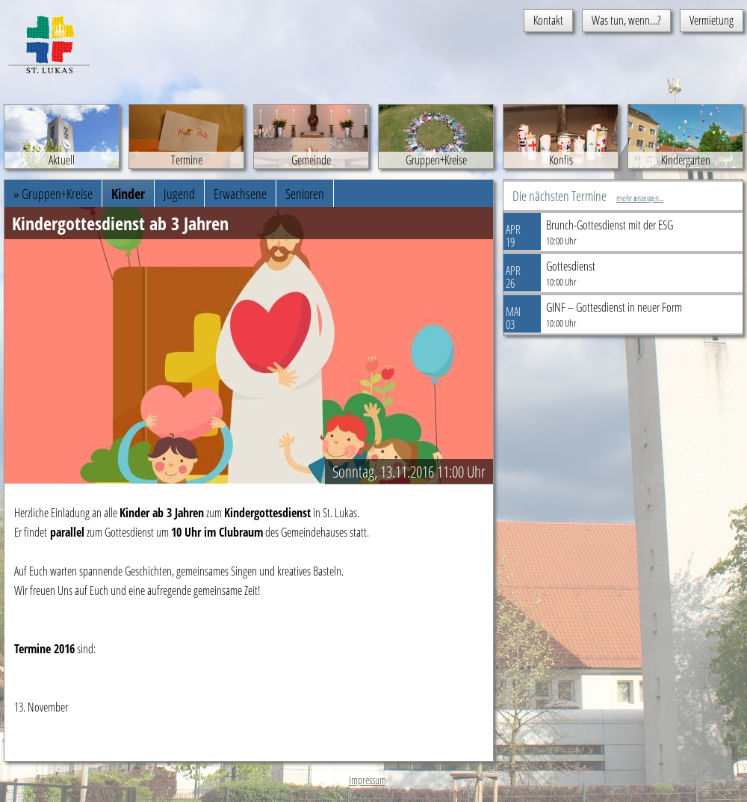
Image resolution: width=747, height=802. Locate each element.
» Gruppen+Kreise (53, 194)
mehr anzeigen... (639, 197)
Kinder (128, 194)
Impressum (367, 780)
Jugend (179, 194)
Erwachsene (240, 194)
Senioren (304, 194)
